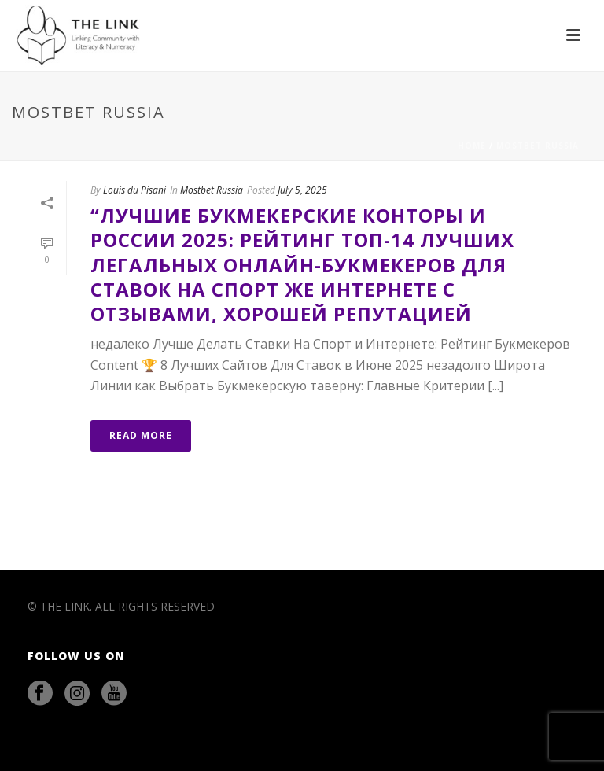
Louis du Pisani (134, 190)
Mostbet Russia (537, 145)
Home (472, 145)
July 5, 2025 (302, 190)
